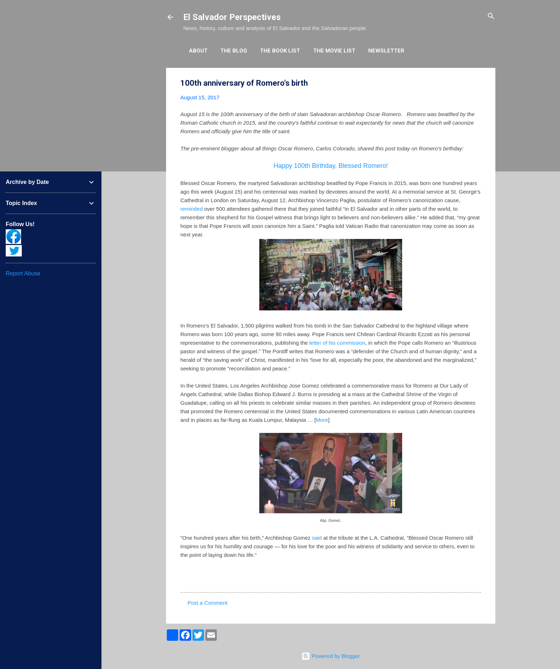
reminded (191, 209)
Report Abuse (23, 273)
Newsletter (386, 51)
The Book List (280, 51)
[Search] (491, 17)
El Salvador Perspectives (232, 17)
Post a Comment (208, 603)
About (198, 51)
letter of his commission (337, 343)
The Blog (233, 51)
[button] (476, 83)
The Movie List (334, 51)
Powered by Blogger (330, 656)
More (322, 420)
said (317, 538)
